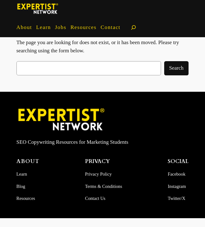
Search (176, 68)
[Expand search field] (133, 27)
